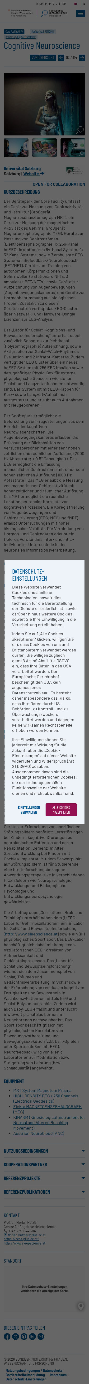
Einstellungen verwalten (29, 809)
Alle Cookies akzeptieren (61, 809)
